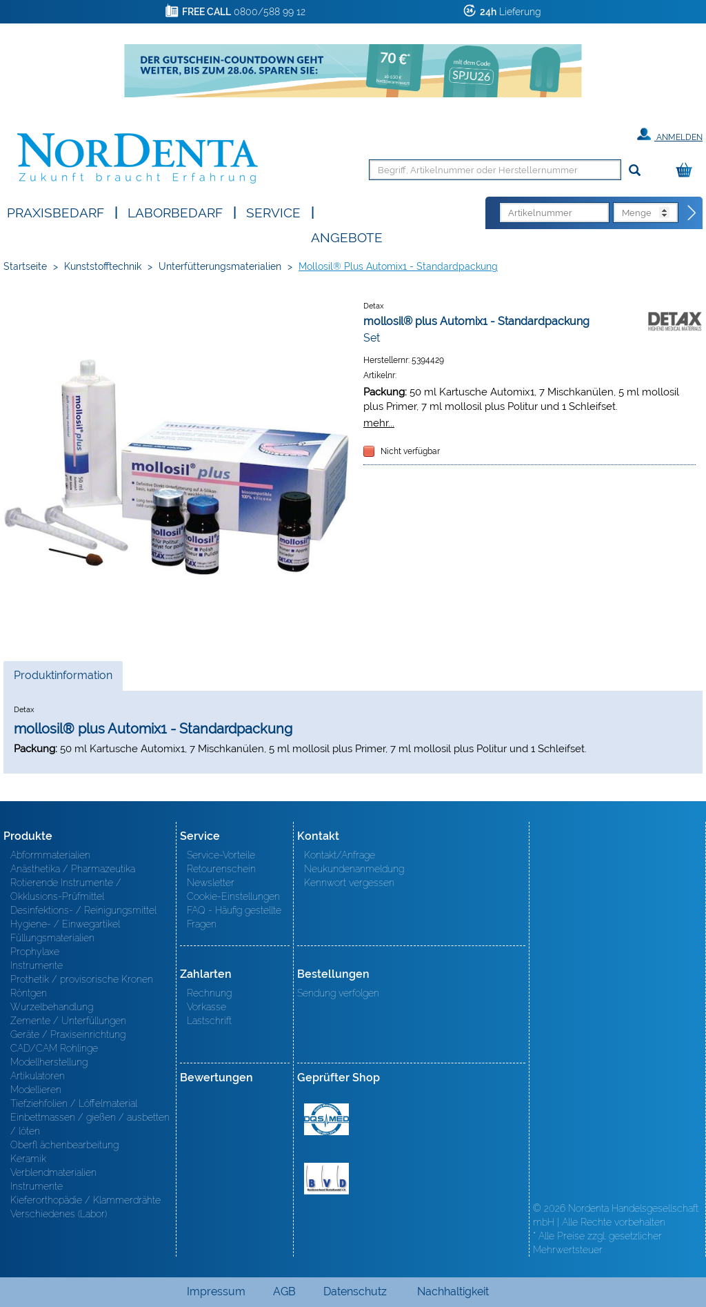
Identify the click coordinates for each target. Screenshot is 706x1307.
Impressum (216, 1291)
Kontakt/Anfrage (339, 855)
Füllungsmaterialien (52, 937)
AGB (284, 1291)
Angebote (347, 236)
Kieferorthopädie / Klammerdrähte (85, 1200)
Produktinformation (62, 679)
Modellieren (35, 1089)
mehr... (378, 423)
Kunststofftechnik (102, 266)
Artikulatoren (37, 1075)
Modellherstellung (49, 1062)
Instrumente (36, 965)
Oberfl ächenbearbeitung (64, 1144)
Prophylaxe (34, 951)
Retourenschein (221, 868)
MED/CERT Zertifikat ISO (326, 1119)
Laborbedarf (175, 211)
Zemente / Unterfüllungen (68, 1020)
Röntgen (28, 993)
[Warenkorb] (687, 171)
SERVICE (273, 211)
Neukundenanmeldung (354, 868)
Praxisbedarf (55, 211)
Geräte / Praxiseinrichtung (67, 1034)
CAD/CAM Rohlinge (54, 1048)
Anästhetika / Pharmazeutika (72, 868)
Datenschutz (355, 1291)
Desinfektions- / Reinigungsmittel (83, 910)
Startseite (25, 266)
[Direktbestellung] (692, 213)
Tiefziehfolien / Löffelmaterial (73, 1103)
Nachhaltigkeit (453, 1291)
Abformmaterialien (50, 855)
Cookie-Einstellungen (233, 896)
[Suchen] (635, 170)
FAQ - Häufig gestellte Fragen (234, 917)
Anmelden (670, 134)
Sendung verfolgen (338, 993)
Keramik (28, 1158)
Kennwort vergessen (349, 882)
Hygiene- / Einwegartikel (65, 924)
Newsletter (210, 882)
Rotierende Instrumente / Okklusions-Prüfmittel (65, 889)
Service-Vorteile (221, 855)
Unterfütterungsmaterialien (220, 266)
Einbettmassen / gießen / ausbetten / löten (90, 1124)
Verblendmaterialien (53, 1172)
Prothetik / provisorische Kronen (81, 979)
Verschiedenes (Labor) (58, 1213)
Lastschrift (209, 1020)
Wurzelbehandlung (51, 1006)
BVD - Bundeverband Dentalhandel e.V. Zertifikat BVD (326, 1179)
